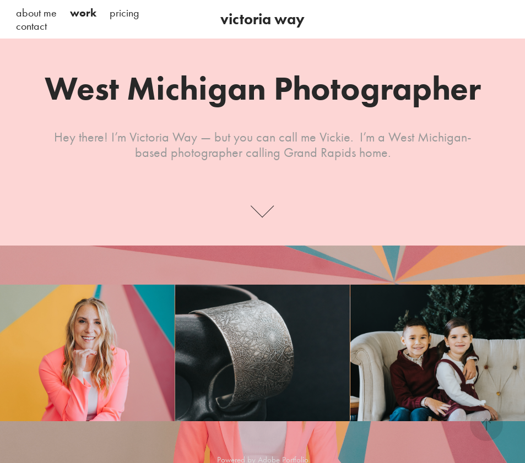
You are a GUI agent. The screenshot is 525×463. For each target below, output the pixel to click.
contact (31, 25)
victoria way (262, 19)
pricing (124, 12)
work (83, 12)
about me (36, 12)
